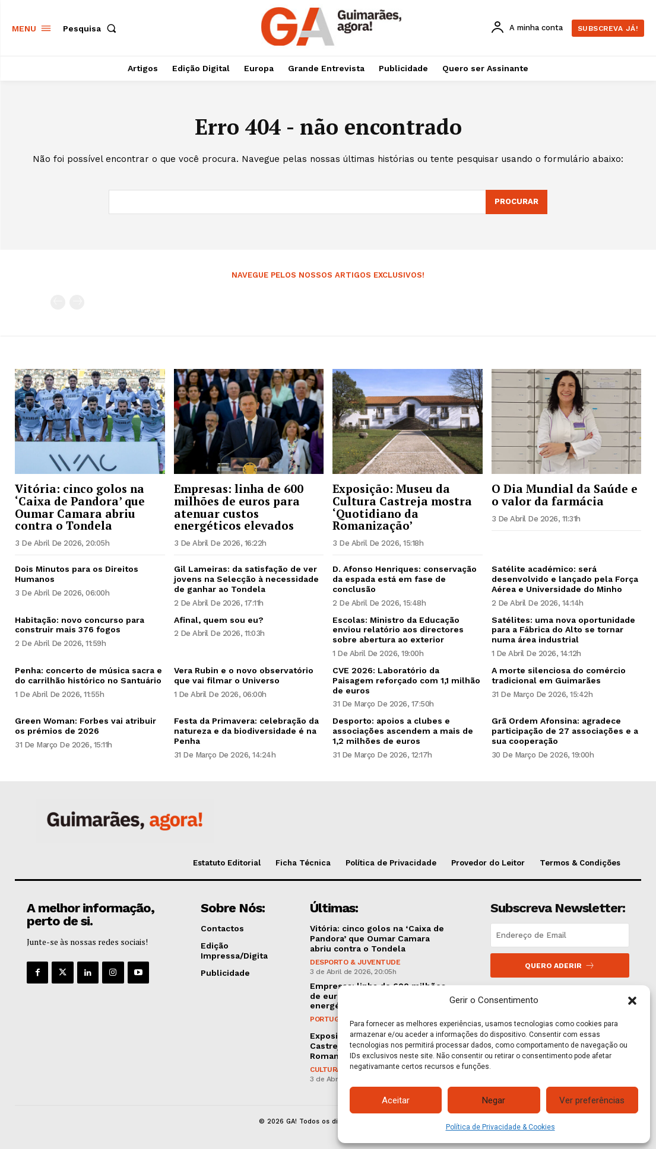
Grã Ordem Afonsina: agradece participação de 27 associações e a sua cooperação (565, 731)
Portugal (328, 1019)
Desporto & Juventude (355, 962)
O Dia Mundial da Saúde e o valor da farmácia (565, 494)
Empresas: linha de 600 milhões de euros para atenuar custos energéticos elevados (238, 507)
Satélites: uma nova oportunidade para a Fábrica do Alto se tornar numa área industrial (563, 630)
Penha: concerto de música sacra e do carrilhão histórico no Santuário (88, 675)
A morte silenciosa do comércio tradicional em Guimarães (559, 675)
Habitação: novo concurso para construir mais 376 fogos (79, 625)
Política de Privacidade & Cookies (500, 1127)
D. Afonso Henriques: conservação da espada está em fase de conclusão (404, 579)
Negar (493, 1100)
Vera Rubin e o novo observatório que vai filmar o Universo (243, 675)
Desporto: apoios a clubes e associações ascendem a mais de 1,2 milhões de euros (402, 731)
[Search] (516, 202)
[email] (559, 935)
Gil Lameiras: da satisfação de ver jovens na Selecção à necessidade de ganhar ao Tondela (246, 579)
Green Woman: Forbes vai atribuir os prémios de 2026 (85, 726)
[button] (632, 1001)
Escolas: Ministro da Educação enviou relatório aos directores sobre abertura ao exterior (398, 630)
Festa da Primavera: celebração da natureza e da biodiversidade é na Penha (246, 731)
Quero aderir (560, 965)
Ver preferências (592, 1100)
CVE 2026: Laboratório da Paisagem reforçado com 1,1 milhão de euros (406, 680)
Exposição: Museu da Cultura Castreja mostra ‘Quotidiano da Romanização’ (402, 507)
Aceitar (396, 1100)
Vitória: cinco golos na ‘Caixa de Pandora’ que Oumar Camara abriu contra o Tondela (80, 507)
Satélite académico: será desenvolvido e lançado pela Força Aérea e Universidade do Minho (565, 579)
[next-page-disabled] (76, 302)
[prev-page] (57, 302)
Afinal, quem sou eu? (219, 620)
